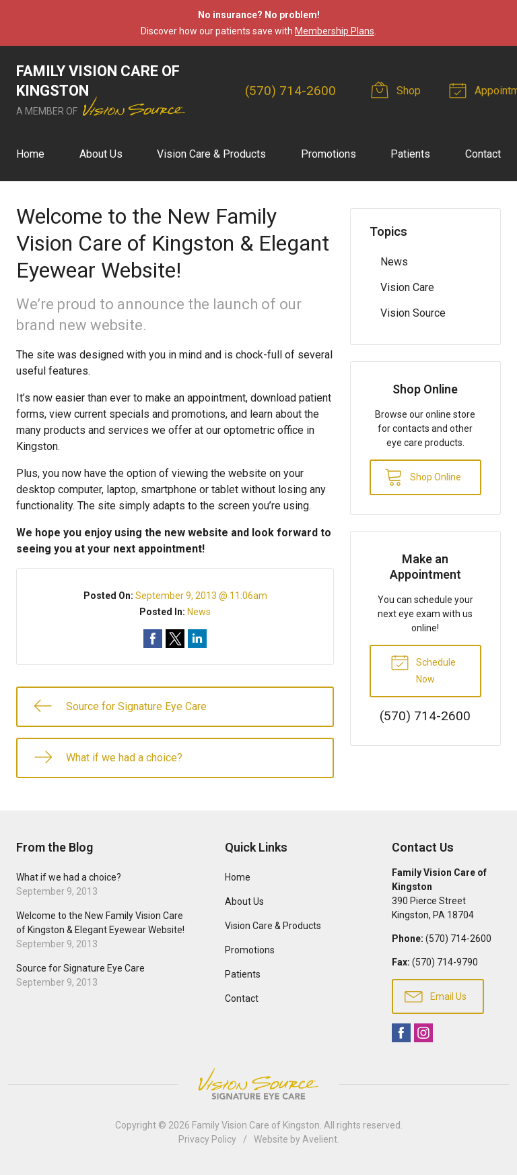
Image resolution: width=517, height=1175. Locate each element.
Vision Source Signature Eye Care (258, 1084)
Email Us (436, 995)
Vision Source (413, 313)
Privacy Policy (207, 1139)
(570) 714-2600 (290, 90)
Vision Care (407, 287)
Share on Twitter (175, 638)
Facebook (401, 1032)
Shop (398, 89)
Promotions (328, 154)
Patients (410, 154)
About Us (101, 154)
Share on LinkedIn (197, 638)
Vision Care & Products (211, 154)
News (199, 611)
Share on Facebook (152, 638)
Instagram (423, 1032)
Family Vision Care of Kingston (256, 1125)
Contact (483, 154)
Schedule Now (423, 668)
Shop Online (422, 476)
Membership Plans (334, 31)
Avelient (319, 1139)
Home (30, 154)
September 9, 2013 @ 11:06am (201, 595)
